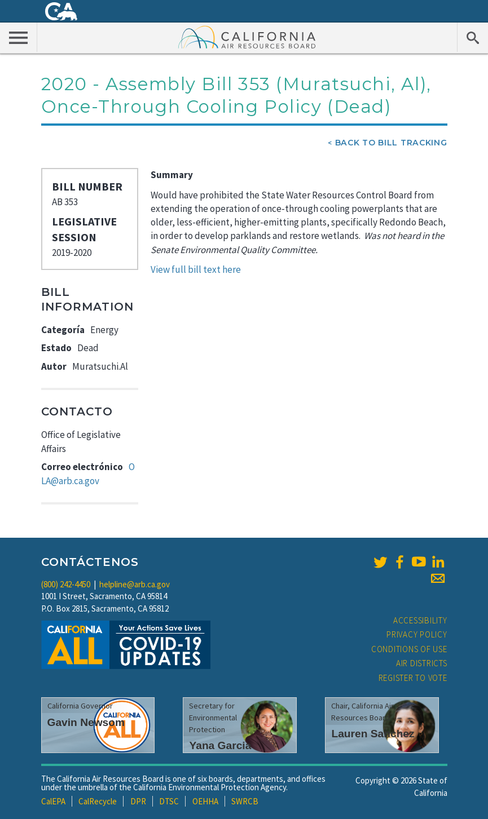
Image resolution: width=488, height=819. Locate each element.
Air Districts (421, 663)
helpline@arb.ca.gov (134, 584)
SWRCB (244, 801)
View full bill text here (196, 269)
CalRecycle (97, 801)
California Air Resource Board (247, 37)
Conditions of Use (409, 649)
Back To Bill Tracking (391, 143)
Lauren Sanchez (372, 734)
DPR (138, 801)
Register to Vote (413, 677)
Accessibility (420, 620)
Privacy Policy (416, 634)
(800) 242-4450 (65, 584)
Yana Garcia (220, 745)
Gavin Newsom (86, 722)
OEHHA (205, 801)
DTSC (169, 801)
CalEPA (53, 801)
